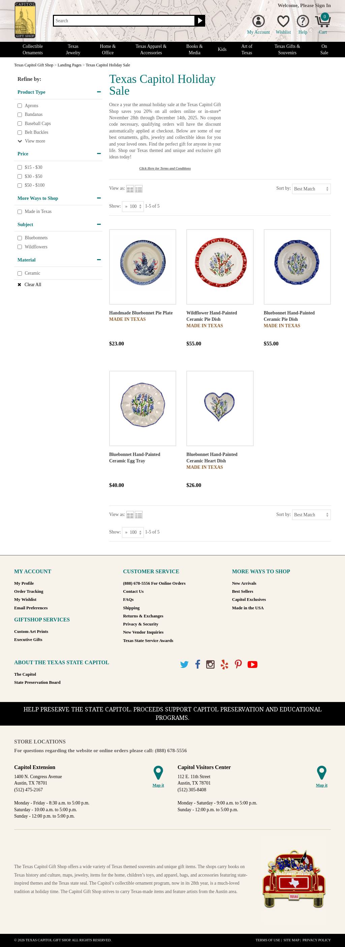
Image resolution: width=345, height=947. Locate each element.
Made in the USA (248, 608)
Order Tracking (28, 591)
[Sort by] (311, 189)
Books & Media (194, 49)
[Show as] (133, 206)
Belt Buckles (36, 132)
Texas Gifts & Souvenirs (287, 49)
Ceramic (32, 273)
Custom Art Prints (31, 631)
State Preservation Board (37, 682)
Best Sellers (242, 591)
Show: (115, 206)
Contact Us (133, 591)
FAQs (128, 599)
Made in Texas (38, 211)
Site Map (291, 940)
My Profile (24, 583)
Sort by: (283, 188)
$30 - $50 (33, 176)
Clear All (33, 284)
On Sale (324, 49)
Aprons (31, 105)
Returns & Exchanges (143, 616)
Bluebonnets (36, 238)
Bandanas (33, 114)
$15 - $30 (33, 167)
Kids (222, 49)
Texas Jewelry (73, 49)
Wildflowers (36, 246)
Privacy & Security (140, 624)
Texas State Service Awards (148, 640)
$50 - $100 (34, 185)
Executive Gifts (28, 639)
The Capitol (25, 674)
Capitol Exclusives (249, 599)
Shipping (131, 608)
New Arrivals (244, 583)
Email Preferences (31, 608)
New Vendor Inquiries (143, 632)
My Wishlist (25, 599)
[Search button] (199, 21)
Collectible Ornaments (33, 49)
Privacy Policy (317, 940)
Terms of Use (268, 940)
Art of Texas (246, 49)
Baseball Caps (38, 123)
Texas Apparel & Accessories (150, 49)
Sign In (323, 5)
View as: (117, 188)
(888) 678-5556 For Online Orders (154, 583)
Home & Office (108, 49)
